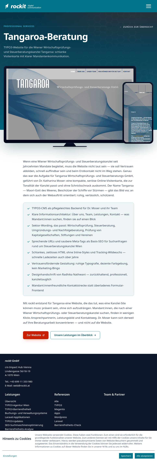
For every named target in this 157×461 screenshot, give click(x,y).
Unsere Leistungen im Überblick (75, 335)
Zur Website (37, 336)
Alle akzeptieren (145, 455)
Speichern (126, 455)
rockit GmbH (12, 360)
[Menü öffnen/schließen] (148, 6)
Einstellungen (10, 455)
